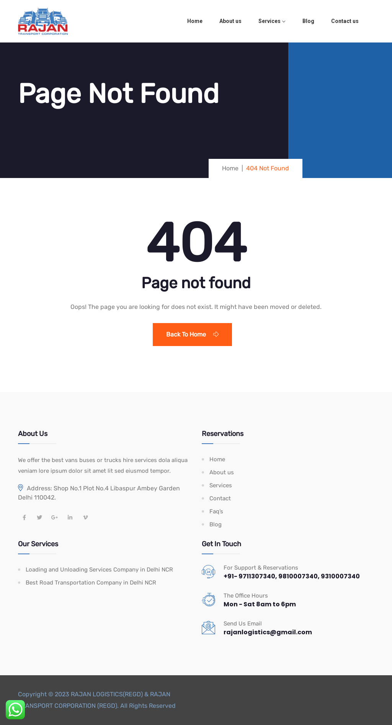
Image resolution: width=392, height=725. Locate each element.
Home (195, 21)
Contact (220, 498)
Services (269, 21)
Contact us (345, 21)
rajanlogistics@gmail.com (268, 632)
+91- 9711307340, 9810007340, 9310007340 (292, 576)
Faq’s (216, 511)
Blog (308, 21)
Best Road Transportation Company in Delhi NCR (91, 582)
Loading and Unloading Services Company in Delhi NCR (99, 569)
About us (230, 21)
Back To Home (192, 334)
